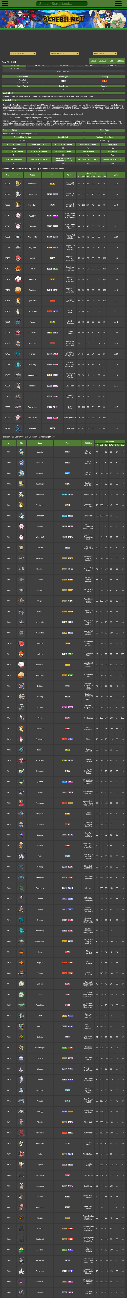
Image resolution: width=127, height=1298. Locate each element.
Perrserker (40, 1260)
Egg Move (120, 61)
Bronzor (32, 354)
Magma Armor (88, 801)
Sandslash (32, 205)
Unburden (88, 899)
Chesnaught (39, 1048)
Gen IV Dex (14, 68)
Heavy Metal (70, 356)
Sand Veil (70, 183)
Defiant (88, 1144)
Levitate (70, 352)
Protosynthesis (70, 418)
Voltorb (32, 258)
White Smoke (88, 844)
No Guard (88, 1018)
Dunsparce (40, 771)
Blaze (70, 300)
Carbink (40, 1058)
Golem (39, 601)
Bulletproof (88, 1038)
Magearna (32, 386)
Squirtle (40, 452)
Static (70, 258)
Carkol (39, 1229)
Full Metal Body (88, 1165)
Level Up (102, 61)
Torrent (88, 451)
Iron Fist (88, 1014)
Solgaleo (40, 1165)
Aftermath (70, 260)
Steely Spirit (88, 1262)
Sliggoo (40, 1069)
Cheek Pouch (88, 1196)
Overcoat (70, 323)
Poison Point (88, 780)
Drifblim (40, 909)
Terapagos (32, 428)
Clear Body (88, 866)
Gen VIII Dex (39, 66)
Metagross (40, 877)
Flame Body (88, 803)
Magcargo (40, 803)
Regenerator (88, 986)
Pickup (88, 547)
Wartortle (39, 463)
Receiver (88, 1143)
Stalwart (88, 1273)
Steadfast (70, 345)
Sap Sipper (88, 1068)
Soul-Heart (70, 386)
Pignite (39, 963)
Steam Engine (88, 1216)
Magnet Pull (70, 235)
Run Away (88, 771)
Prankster (88, 837)
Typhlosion (32, 301)
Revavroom (32, 407)
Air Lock (88, 888)
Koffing (39, 686)
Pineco (32, 322)
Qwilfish (40, 782)
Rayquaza (40, 888)
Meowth (40, 548)
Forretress (32, 333)
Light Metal (88, 868)
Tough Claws (88, 549)
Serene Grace (88, 769)
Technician (70, 343)
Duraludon (40, 1271)
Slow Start (70, 397)
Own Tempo (88, 1088)
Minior (40, 1154)
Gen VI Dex (88, 66)
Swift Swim (88, 782)
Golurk (39, 1026)
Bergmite (39, 1090)
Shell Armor (88, 847)
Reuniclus (40, 1005)
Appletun (40, 1250)
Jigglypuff (32, 216)
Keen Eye (88, 833)
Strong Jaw (88, 1111)
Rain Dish (88, 453)
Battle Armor (88, 1259)
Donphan (39, 814)
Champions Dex (63, 71)
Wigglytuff (32, 226)
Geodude (39, 558)
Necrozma (40, 1175)
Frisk (70, 228)
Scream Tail (32, 418)
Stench (88, 689)
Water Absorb (88, 1133)
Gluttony (88, 1198)
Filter (70, 408)
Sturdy (70, 237)
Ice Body (88, 856)
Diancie (40, 1122)
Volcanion (39, 1133)
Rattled (88, 773)
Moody (88, 858)
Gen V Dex (112, 66)
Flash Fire (70, 302)
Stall (88, 835)
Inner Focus (88, 854)
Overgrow (88, 1036)
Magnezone (32, 375)
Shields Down (88, 1154)
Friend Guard (70, 217)
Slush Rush (70, 195)
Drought (88, 846)
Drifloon (40, 899)
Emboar (40, 973)
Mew (40, 718)
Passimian (40, 1143)
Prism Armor (88, 1175)
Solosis (40, 984)
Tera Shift (70, 428)
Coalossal (40, 1239)
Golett (40, 1016)
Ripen (88, 1248)
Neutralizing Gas (88, 686)
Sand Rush (70, 185)
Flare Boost (88, 901)
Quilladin (40, 1037)
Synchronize (88, 718)
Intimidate (70, 341)
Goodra (40, 1080)
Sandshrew (32, 184)
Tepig (40, 952)
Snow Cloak (70, 193)
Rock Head (88, 556)
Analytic (70, 239)
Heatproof (70, 354)
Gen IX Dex (14, 66)
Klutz (88, 1016)
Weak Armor (88, 805)
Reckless (88, 974)
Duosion (40, 994)
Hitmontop (32, 343)
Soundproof (70, 256)
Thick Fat (88, 953)
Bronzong (32, 365)
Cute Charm (70, 214)
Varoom (32, 396)
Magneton (32, 247)
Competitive (70, 216)
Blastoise (39, 473)
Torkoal (40, 846)
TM (111, 61)
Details (93, 61)
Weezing (40, 697)
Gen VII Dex (63, 66)
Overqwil (40, 1282)
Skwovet (40, 1197)
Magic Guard (88, 984)
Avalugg (40, 1101)
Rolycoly (40, 1218)
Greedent (39, 1207)
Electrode (32, 279)
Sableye (40, 835)
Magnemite (32, 237)
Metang (40, 867)
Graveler (40, 580)
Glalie (40, 856)
